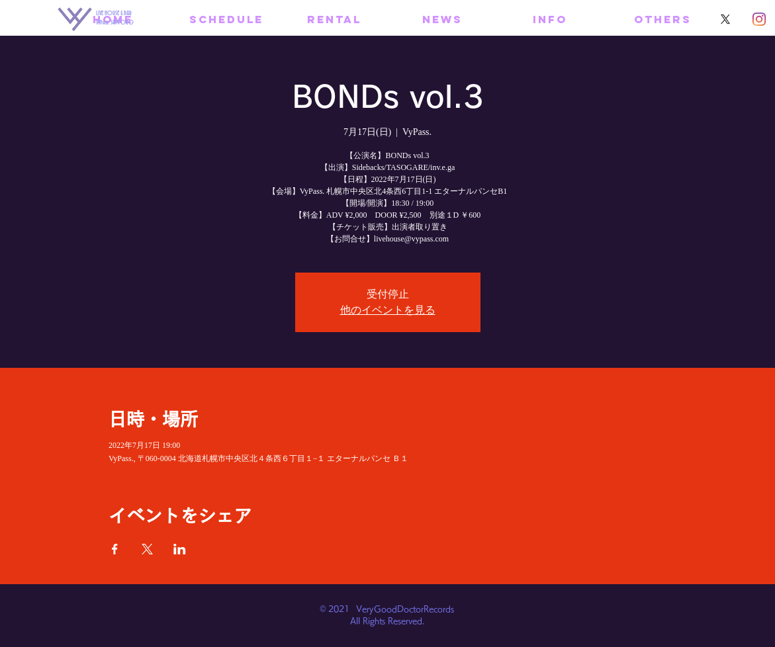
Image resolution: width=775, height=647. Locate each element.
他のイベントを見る (387, 310)
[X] (725, 19)
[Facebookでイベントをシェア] (115, 549)
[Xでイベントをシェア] (147, 549)
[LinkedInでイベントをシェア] (179, 549)
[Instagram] (759, 19)
